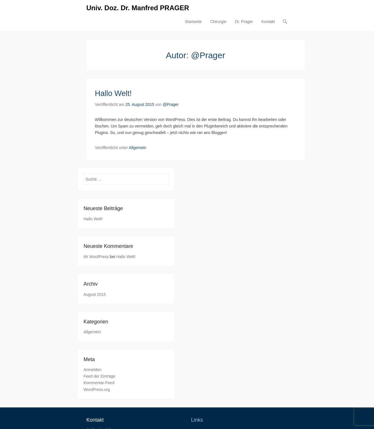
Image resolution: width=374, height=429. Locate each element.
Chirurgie (218, 21)
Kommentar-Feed (99, 382)
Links (197, 420)
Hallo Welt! (113, 93)
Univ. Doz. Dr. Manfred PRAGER (137, 8)
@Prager (171, 104)
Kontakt (268, 21)
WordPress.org (97, 389)
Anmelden (93, 369)
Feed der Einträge (99, 376)
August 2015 (95, 294)
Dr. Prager (244, 21)
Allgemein (137, 147)
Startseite (193, 21)
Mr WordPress (96, 256)
